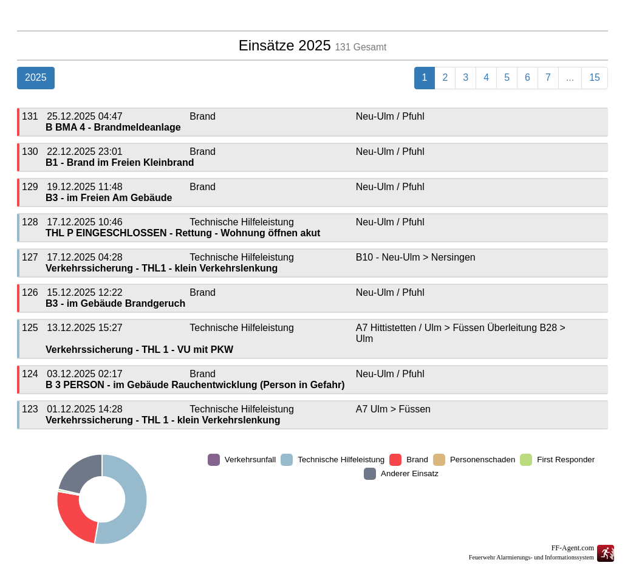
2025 (36, 77)
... (570, 77)
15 (594, 77)
